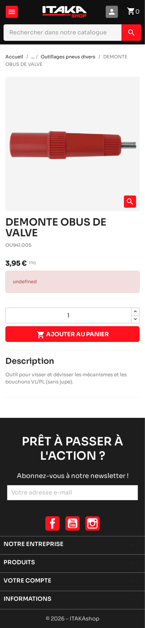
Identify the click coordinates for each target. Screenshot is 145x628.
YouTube (72, 523)
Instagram (92, 523)
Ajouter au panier (72, 334)
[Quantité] (68, 315)
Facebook (52, 523)
